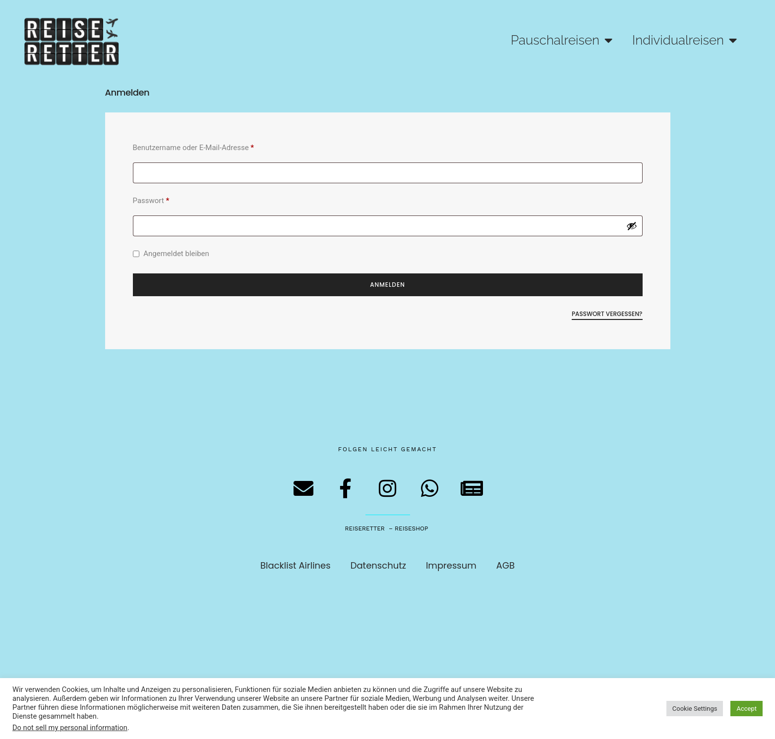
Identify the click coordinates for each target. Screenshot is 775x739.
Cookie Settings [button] (694, 708)
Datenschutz (378, 565)
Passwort (170, 199)
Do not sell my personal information (69, 727)
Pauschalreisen (561, 40)
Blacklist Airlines (295, 565)
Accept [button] (746, 708)
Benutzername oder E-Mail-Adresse (212, 146)
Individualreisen (684, 40)
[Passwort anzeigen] (631, 225)
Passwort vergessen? (607, 314)
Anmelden (387, 284)
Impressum (451, 565)
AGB (505, 565)
